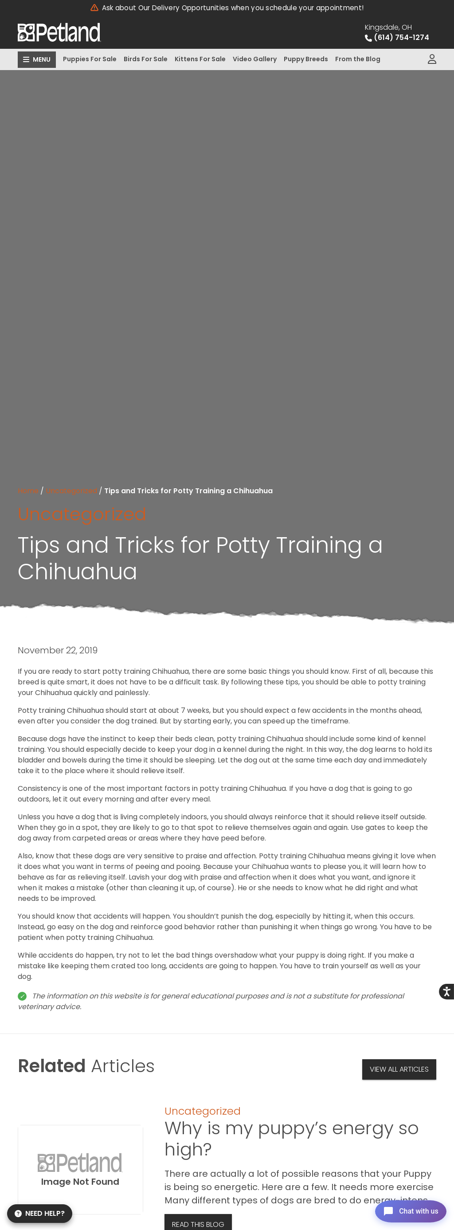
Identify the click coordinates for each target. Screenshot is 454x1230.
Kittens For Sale (200, 59)
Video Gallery (255, 59)
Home (28, 491)
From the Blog (357, 59)
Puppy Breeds (306, 59)
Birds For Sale (146, 59)
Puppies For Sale (90, 59)
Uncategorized (71, 491)
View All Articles (399, 1069)
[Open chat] (406, 1209)
